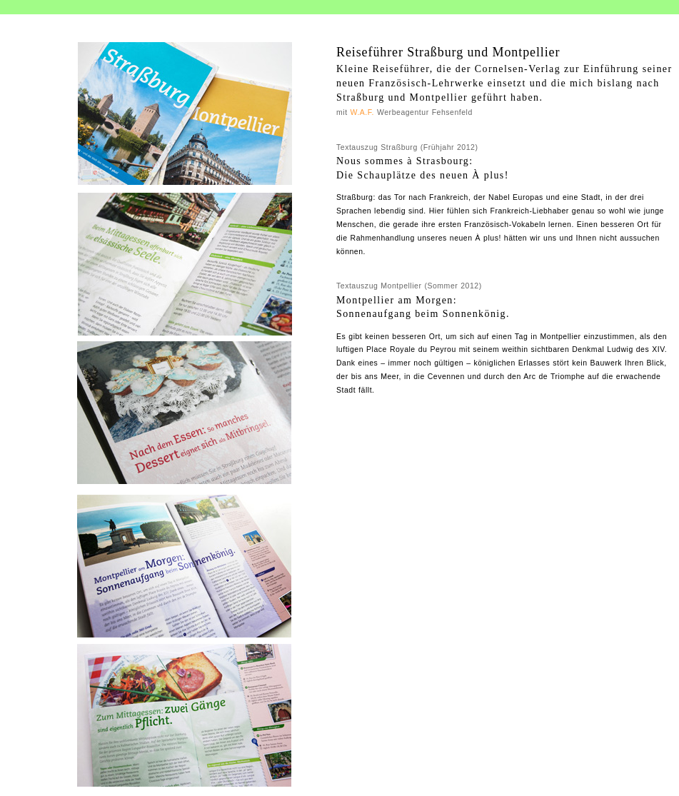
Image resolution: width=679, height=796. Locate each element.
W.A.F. (363, 112)
